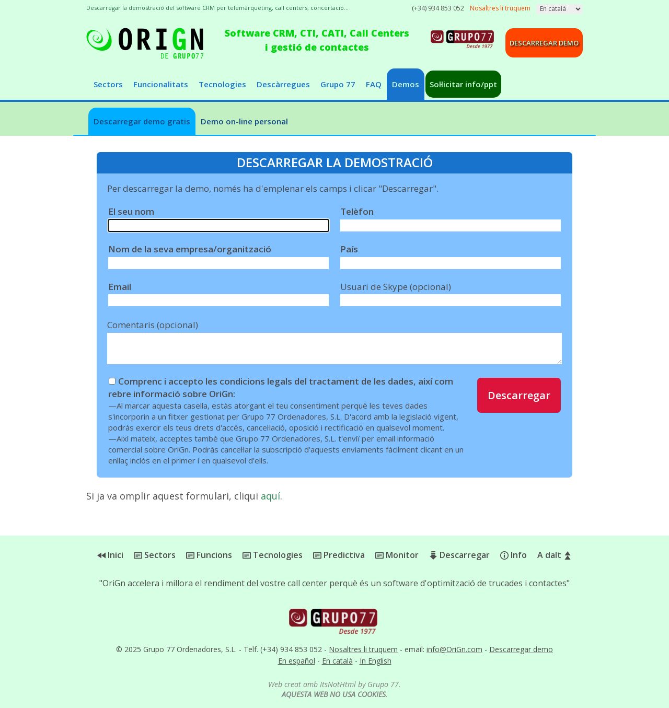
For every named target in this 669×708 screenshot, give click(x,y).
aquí (270, 496)
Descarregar (519, 395)
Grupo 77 (337, 84)
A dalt (554, 555)
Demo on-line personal (244, 121)
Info (513, 555)
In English (375, 661)
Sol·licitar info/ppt (463, 84)
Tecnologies (222, 84)
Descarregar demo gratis (142, 121)
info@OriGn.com (454, 649)
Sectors (108, 84)
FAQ (374, 84)
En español (296, 661)
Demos (405, 84)
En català (337, 661)
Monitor (397, 555)
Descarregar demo (544, 43)
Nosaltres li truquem (363, 649)
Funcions (209, 555)
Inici (110, 555)
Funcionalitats (160, 84)
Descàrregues (283, 84)
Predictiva (339, 555)
